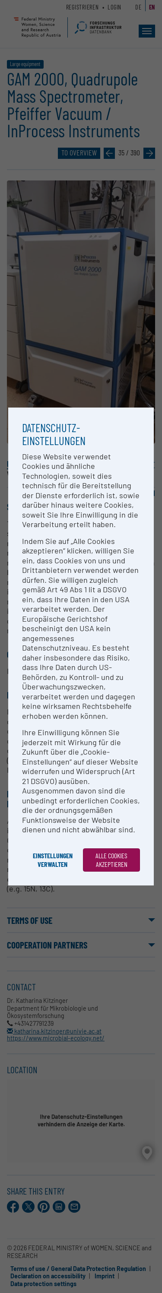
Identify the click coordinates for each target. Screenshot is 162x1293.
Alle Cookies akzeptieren (111, 859)
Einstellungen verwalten (53, 859)
